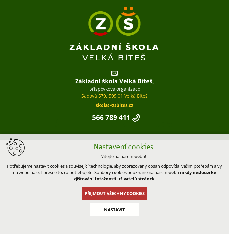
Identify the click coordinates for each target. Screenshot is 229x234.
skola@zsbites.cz (114, 105)
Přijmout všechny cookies (115, 193)
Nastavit (114, 210)
